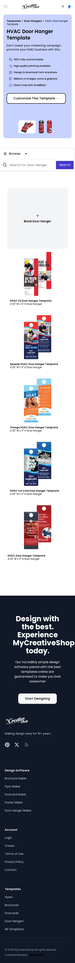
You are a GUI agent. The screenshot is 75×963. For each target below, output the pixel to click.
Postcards (12, 913)
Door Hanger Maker (18, 810)
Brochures (12, 905)
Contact (11, 870)
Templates (14, 21)
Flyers (9, 897)
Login (8, 838)
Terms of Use (14, 854)
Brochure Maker (16, 778)
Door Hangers (33, 21)
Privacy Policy (14, 862)
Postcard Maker (15, 794)
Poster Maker (14, 802)
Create (10, 846)
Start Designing (37, 698)
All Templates (14, 929)
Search (64, 165)
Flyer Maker (12, 786)
